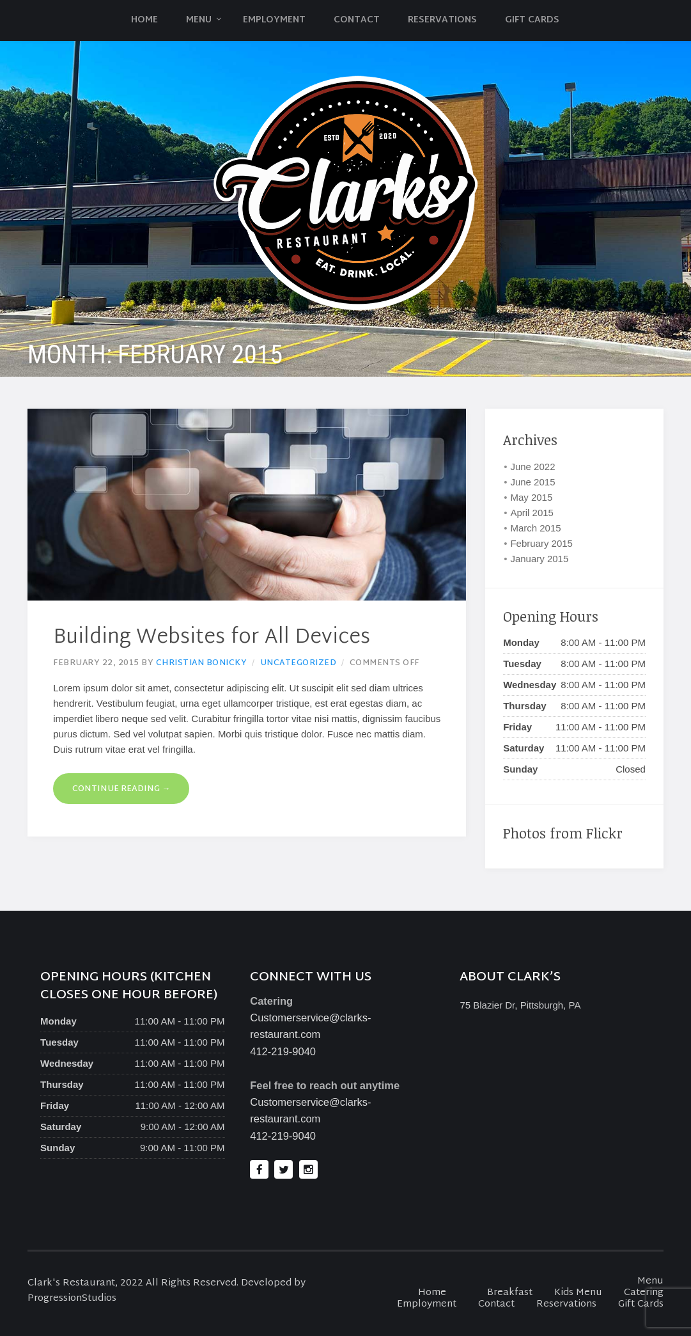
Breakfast (509, 1292)
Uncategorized (298, 663)
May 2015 (531, 497)
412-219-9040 (283, 1051)
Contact (357, 20)
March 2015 (535, 528)
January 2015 (539, 558)
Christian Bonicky (201, 663)
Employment (274, 20)
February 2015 (541, 543)
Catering (644, 1292)
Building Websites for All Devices (211, 638)
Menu (199, 20)
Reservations (442, 20)
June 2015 (532, 481)
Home (144, 20)
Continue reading (121, 789)
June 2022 (532, 466)
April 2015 (532, 512)
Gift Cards (532, 20)
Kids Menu (578, 1292)
